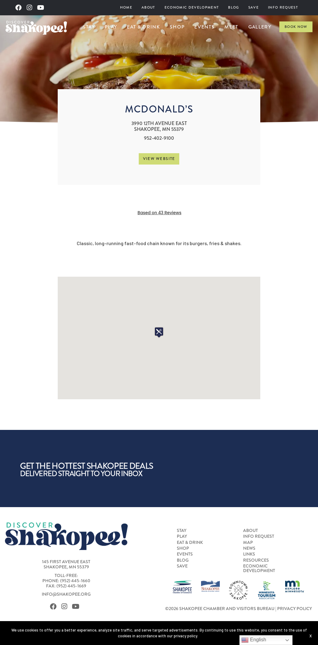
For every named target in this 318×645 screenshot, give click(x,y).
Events (204, 26)
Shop (177, 26)
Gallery (259, 26)
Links (249, 554)
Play (111, 26)
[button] (159, 332)
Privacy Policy (294, 608)
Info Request (283, 7)
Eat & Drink (143, 26)
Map (248, 543)
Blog (233, 7)
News (249, 548)
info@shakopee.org (66, 594)
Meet (231, 26)
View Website (159, 158)
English (253, 640)
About (148, 7)
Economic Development (192, 7)
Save (253, 7)
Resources (256, 560)
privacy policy (185, 635)
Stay (89, 26)
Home (126, 7)
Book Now (296, 26)
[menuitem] (126, 7)
